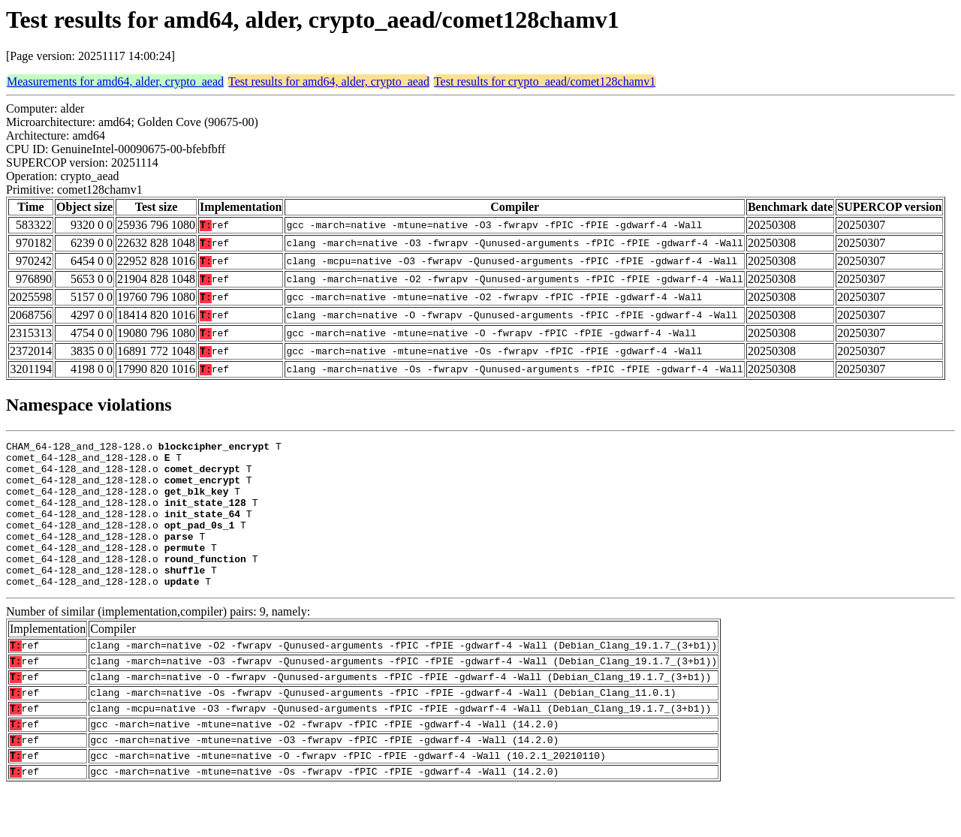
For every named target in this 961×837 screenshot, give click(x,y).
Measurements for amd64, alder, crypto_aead (115, 81)
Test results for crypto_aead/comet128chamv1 (544, 81)
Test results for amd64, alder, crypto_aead (328, 81)
